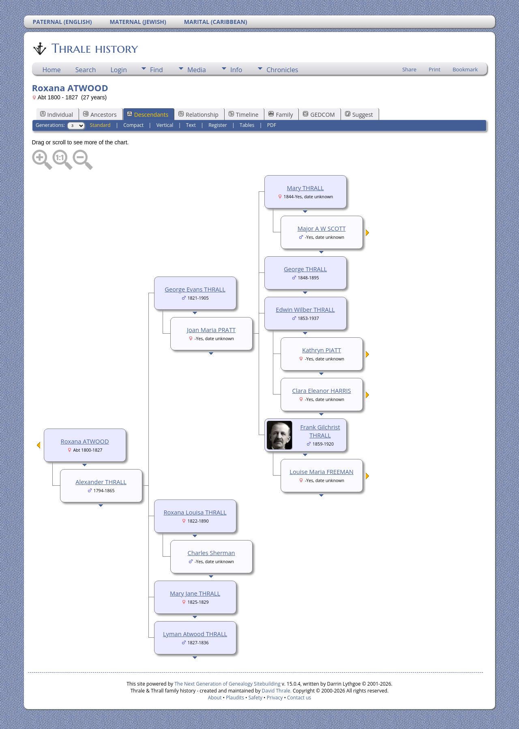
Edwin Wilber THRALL (305, 309)
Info (236, 69)
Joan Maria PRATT (211, 330)
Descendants (147, 114)
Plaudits (235, 697)
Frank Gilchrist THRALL (320, 431)
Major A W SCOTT (322, 228)
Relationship (198, 114)
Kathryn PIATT (321, 350)
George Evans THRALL (195, 289)
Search (85, 69)
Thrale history (94, 48)
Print (434, 69)
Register (217, 125)
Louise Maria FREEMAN (322, 471)
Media (196, 69)
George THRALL (305, 269)
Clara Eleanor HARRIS (321, 390)
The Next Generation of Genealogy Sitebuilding (227, 683)
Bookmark (465, 69)
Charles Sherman (211, 553)
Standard (100, 125)
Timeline (244, 114)
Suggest (359, 114)
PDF (271, 125)
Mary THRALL (305, 188)
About (215, 697)
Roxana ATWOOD (85, 441)
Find (156, 69)
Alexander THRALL (101, 482)
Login (118, 69)
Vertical (165, 125)
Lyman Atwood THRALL (195, 634)
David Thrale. (275, 690)
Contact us (299, 697)
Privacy (275, 697)
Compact (133, 125)
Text (191, 125)
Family (280, 114)
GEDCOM (319, 114)
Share (409, 69)
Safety (255, 697)
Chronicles (282, 69)
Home (52, 69)
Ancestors (99, 114)
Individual (56, 114)
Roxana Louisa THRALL (194, 512)
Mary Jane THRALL (195, 593)
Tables (247, 125)
